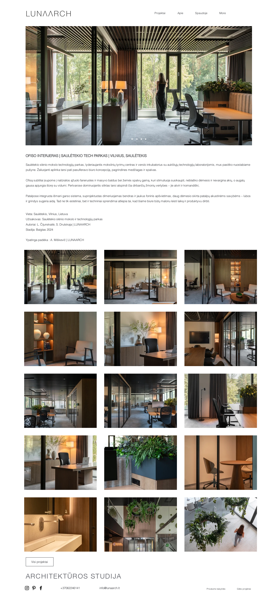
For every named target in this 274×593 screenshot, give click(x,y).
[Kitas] (258, 85)
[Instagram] (27, 588)
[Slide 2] (136, 139)
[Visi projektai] (39, 561)
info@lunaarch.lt (109, 588)
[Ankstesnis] (19, 85)
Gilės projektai (244, 588)
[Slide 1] (132, 139)
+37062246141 (70, 588)
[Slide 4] (145, 139)
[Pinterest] (34, 588)
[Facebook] (41, 588)
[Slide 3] (141, 139)
